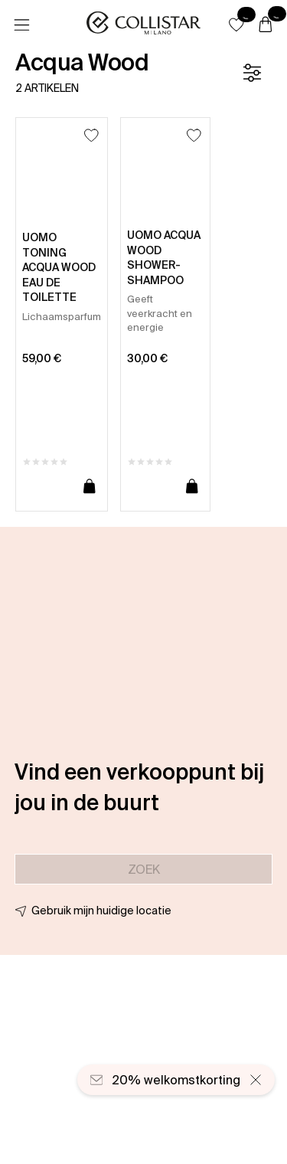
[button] (236, 24)
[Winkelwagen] (265, 25)
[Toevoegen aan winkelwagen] (89, 487)
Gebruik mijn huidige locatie (101, 910)
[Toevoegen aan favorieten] (91, 135)
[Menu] (21, 25)
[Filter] (252, 73)
